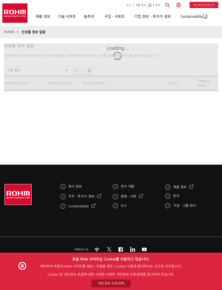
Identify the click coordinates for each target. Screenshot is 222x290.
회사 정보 (75, 186)
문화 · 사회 (128, 196)
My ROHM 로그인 (203, 5)
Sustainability (192, 16)
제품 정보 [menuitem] (42, 16)
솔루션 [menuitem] (89, 16)
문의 (158, 5)
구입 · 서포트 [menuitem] (114, 16)
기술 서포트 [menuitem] (67, 16)
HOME (9, 32)
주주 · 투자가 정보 (81, 196)
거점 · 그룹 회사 (184, 205)
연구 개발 (128, 186)
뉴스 (128, 5)
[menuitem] (192, 16)
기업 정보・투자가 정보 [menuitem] (152, 16)
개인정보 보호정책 (111, 283)
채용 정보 (140, 5)
